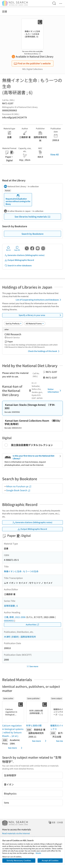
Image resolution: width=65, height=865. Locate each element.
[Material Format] (34, 323)
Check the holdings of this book (44, 351)
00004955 (9, 620)
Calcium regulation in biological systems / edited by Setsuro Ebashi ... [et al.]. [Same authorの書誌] (12, 731)
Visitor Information (55, 390)
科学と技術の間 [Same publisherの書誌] (34, 725)
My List (8, 248)
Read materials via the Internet (16, 833)
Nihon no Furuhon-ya (19, 486)
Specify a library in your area (40, 315)
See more (15, 748)
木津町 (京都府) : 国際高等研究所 (20, 636)
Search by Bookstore (32, 233)
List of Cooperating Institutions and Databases (39, 299)
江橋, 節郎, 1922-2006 (15, 617)
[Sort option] (13, 323)
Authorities (32, 624)
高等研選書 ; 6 (11, 605)
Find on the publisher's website (32, 63)
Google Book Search (18, 490)
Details (38, 853)
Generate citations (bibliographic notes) (25, 255)
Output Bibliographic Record (19, 260)
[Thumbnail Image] (13, 712)
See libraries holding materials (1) (32, 216)
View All (54, 154)
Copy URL (17, 248)
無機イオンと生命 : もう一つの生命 (21, 571)
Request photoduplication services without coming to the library (18, 199)
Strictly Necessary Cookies (19, 860)
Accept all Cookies (50, 860)
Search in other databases (18, 265)
